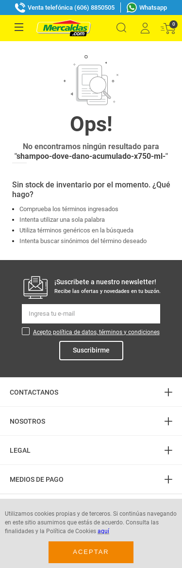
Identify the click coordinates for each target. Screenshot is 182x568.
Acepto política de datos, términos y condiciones (96, 332)
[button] (121, 27)
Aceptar (91, 551)
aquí (103, 531)
